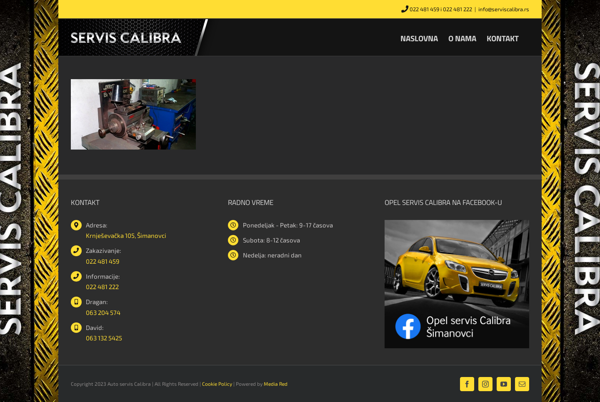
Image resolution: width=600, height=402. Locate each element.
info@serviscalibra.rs (503, 9)
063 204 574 (103, 312)
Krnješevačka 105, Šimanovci (126, 235)
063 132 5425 (104, 338)
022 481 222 (457, 9)
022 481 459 (424, 9)
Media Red (276, 384)
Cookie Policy (217, 384)
